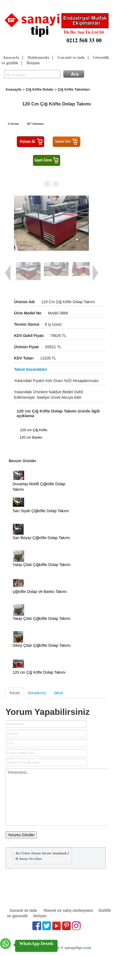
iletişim (39, 916)
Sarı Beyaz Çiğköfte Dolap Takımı (41, 538)
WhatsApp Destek (36, 943)
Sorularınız (37, 693)
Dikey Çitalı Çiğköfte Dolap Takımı (41, 645)
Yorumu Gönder (21, 835)
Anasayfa (11, 57)
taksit (58, 693)
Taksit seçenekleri (30, 369)
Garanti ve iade (71, 57)
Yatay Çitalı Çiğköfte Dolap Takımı (41, 564)
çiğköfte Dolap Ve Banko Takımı (40, 591)
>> (55, 183)
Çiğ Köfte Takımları (74, 89)
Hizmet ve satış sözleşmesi (68, 910)
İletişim (32, 63)
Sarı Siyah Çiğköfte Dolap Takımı (41, 511)
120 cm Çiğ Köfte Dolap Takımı (39, 672)
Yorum (14, 693)
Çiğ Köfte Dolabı (39, 89)
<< (47, 183)
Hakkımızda (38, 57)
